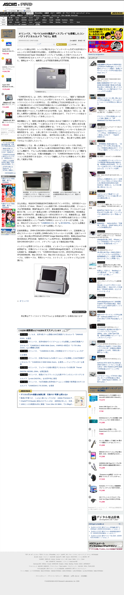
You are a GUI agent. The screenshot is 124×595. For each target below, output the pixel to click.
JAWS (10, 22)
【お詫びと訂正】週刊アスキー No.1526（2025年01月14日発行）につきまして (106, 536)
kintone (24, 22)
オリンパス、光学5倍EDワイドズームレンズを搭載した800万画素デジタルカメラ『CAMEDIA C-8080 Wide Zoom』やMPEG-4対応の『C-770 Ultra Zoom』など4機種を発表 (52, 345)
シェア (39, 44)
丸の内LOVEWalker (88, 571)
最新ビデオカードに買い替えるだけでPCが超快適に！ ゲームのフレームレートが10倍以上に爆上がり (109, 101)
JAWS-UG (47, 559)
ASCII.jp (10, 4)
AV (64, 13)
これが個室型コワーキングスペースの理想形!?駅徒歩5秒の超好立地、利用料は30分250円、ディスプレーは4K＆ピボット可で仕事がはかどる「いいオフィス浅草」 (109, 164)
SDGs (63, 15)
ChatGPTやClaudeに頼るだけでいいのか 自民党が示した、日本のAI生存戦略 (52, 401)
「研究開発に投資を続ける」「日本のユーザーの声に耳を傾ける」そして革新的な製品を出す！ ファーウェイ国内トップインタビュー (109, 147)
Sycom (31, 17)
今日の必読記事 (41, 568)
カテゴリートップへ (79, 312)
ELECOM (10, 20)
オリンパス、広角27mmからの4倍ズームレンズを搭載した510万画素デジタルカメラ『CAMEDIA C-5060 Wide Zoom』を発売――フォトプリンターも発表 (52, 361)
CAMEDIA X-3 (47, 223)
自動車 (47, 13)
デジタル (25, 4)
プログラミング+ (55, 15)
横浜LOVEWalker (45, 571)
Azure (31, 22)
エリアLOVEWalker (35, 571)
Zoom (78, 22)
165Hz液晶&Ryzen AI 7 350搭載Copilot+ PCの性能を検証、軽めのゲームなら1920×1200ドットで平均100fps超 (109, 305)
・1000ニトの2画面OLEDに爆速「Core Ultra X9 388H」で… (8, 162)
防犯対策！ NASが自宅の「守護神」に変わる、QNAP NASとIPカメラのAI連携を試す (109, 225)
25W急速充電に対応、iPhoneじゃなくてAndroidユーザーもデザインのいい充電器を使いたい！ (109, 242)
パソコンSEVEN (37, 18)
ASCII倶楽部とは (10, 173)
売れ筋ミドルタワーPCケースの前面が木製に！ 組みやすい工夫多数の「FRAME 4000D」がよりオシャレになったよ (109, 288)
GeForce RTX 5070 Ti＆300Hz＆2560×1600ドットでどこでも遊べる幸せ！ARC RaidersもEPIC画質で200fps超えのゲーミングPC (109, 366)
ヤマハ (71, 22)
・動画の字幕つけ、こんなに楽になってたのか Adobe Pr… (8, 150)
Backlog (58, 22)
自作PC (58, 13)
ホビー (53, 13)
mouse (17, 17)
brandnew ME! (37, 24)
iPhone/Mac (39, 13)
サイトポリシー (41, 576)
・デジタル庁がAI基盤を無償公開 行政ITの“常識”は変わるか (8, 144)
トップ (3, 13)
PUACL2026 (74, 15)
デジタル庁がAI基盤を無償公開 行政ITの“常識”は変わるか (44, 394)
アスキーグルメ (29, 15)
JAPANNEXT (24, 24)
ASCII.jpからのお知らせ (96, 524)
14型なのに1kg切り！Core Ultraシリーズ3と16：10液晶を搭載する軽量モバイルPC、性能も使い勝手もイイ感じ (109, 349)
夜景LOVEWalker (66, 571)
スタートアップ (80, 13)
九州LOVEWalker (77, 571)
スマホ (73, 13)
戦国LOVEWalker (98, 571)
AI (7, 13)
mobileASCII (68, 568)
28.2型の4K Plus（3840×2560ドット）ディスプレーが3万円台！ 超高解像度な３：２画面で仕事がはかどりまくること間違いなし (109, 255)
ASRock (44, 20)
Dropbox (44, 22)
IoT (11, 13)
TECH (23, 13)
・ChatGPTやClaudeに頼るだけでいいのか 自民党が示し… (8, 156)
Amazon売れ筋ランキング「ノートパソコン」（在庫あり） (8, 33)
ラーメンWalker (24, 571)
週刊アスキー (37, 15)
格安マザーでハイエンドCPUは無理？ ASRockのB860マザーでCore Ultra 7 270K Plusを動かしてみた (109, 318)
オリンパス (24, 301)
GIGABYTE (30, 20)
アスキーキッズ (5, 15)
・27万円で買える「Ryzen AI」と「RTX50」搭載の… (8, 168)
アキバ (68, 13)
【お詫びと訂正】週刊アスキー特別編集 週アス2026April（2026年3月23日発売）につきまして (105, 528)
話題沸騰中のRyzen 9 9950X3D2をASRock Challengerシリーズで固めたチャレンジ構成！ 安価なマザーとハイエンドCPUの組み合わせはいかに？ (109, 69)
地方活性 (67, 15)
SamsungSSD (36, 20)
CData (51, 22)
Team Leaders (63, 566)
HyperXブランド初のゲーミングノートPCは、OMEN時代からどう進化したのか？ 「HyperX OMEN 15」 (109, 134)
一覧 (53, 44)
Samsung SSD (37, 564)
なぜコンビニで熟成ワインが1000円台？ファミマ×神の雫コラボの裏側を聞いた (109, 196)
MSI (44, 17)
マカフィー (10, 24)
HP (58, 17)
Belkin (71, 20)
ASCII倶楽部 (117, 13)
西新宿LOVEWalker (56, 571)
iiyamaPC (24, 17)
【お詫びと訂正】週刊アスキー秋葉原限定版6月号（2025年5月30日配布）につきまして (105, 532)
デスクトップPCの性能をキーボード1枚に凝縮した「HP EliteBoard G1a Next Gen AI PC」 (109, 118)
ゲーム (88, 13)
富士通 (10, 17)
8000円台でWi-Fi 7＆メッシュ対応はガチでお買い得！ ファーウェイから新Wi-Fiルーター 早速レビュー (109, 213)
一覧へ (120, 524)
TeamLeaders (46, 15)
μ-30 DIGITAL (64, 223)
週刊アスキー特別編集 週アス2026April (8, 205)
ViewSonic (65, 20)
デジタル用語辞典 (59, 568)
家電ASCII (20, 15)
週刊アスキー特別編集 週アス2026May (8, 180)
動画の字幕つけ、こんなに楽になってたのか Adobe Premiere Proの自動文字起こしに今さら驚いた (60, 398)
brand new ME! (73, 561)
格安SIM (13, 15)
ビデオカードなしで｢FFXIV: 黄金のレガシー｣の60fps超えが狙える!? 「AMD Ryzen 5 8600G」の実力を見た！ (109, 379)
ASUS (51, 17)
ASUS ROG (24, 20)
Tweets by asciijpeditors (96, 54)
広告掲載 (84, 576)
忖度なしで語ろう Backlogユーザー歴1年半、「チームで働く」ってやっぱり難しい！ (109, 273)
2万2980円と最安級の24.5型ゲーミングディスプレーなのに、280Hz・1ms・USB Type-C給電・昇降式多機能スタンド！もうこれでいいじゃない (109, 333)
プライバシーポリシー (55, 576)
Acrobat (17, 22)
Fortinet (65, 22)
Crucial (51, 20)
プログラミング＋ (72, 566)
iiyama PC (59, 557)
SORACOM (55, 564)
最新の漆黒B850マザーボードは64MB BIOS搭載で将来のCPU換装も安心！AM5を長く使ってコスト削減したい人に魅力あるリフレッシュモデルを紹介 (109, 87)
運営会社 (66, 576)
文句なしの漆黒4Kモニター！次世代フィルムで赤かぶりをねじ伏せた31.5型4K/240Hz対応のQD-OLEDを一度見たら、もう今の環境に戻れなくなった (109, 183)
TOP (26, 554)
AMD (17, 20)
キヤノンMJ (17, 24)
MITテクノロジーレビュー (79, 568)
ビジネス (16, 13)
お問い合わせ (75, 576)
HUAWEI (58, 20)
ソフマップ (31, 24)
